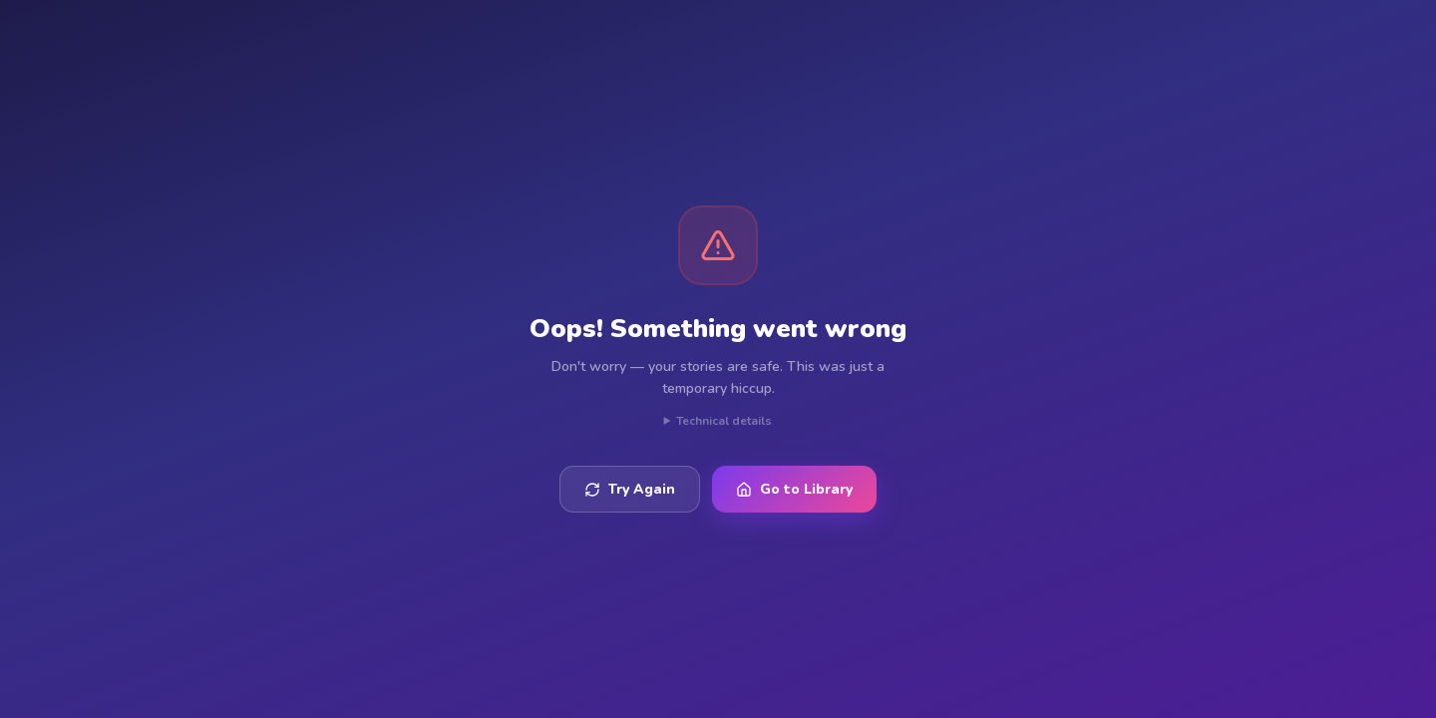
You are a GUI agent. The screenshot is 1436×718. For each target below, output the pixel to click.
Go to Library (794, 489)
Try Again (629, 489)
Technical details (724, 421)
